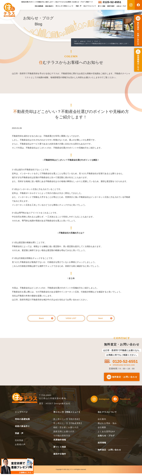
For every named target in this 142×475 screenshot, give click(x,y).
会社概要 (102, 429)
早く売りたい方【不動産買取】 (68, 425)
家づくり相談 (101, 6)
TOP (75, 41)
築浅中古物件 (110, 6)
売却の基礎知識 (39, 6)
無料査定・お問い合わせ (109, 451)
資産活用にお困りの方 (63, 433)
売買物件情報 (59, 441)
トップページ (21, 414)
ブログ (97, 41)
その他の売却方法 (61, 437)
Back (41, 318)
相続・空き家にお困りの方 (66, 429)
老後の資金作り (49, 6)
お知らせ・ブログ (121, 6)
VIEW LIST (70, 318)
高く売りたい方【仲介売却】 (67, 421)
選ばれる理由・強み (107, 425)
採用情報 (102, 444)
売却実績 (19, 442)
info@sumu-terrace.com (124, 365)
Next (100, 318)
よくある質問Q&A (106, 433)
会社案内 (102, 421)
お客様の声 (20, 446)
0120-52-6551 (112, 2)
